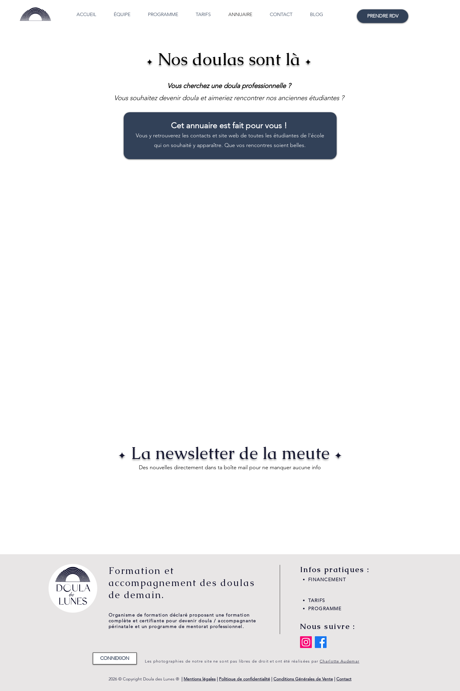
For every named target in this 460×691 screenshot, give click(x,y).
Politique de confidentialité (244, 679)
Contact (343, 679)
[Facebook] (321, 642)
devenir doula (178, 98)
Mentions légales (200, 679)
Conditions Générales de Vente (303, 679)
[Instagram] (306, 642)
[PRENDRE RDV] (382, 16)
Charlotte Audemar (339, 661)
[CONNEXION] (115, 658)
